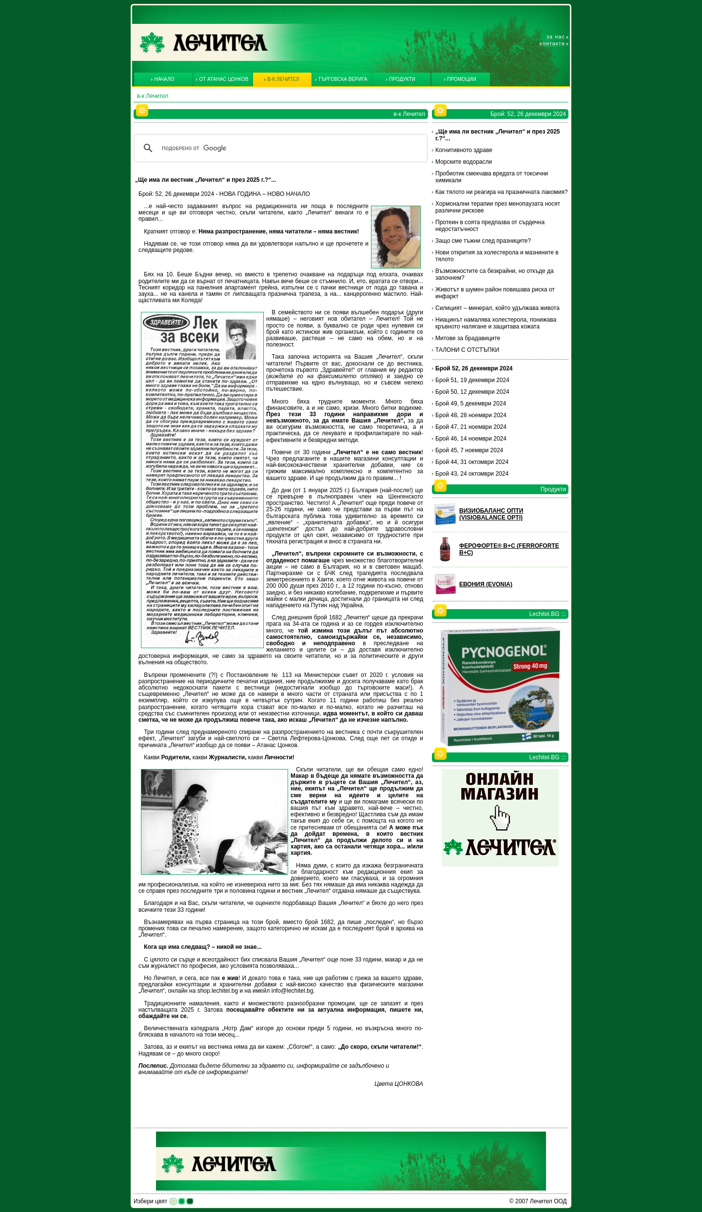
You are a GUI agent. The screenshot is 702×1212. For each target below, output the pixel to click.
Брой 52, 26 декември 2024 (474, 368)
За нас (555, 36)
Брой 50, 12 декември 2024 (472, 391)
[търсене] (279, 148)
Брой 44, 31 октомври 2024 (471, 462)
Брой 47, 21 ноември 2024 (471, 426)
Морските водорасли (463, 161)
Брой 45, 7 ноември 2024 (469, 450)
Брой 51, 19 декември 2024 (472, 380)
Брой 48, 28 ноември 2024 (471, 415)
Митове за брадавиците (467, 338)
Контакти (552, 43)
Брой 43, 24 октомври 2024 (471, 473)
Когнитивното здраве (463, 150)
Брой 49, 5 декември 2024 (470, 403)
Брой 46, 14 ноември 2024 (471, 438)
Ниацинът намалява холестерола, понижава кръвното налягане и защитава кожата (495, 323)
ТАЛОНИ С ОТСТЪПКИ (467, 349)
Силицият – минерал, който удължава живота (497, 308)
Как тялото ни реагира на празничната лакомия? (501, 192)
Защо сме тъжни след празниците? (483, 240)
